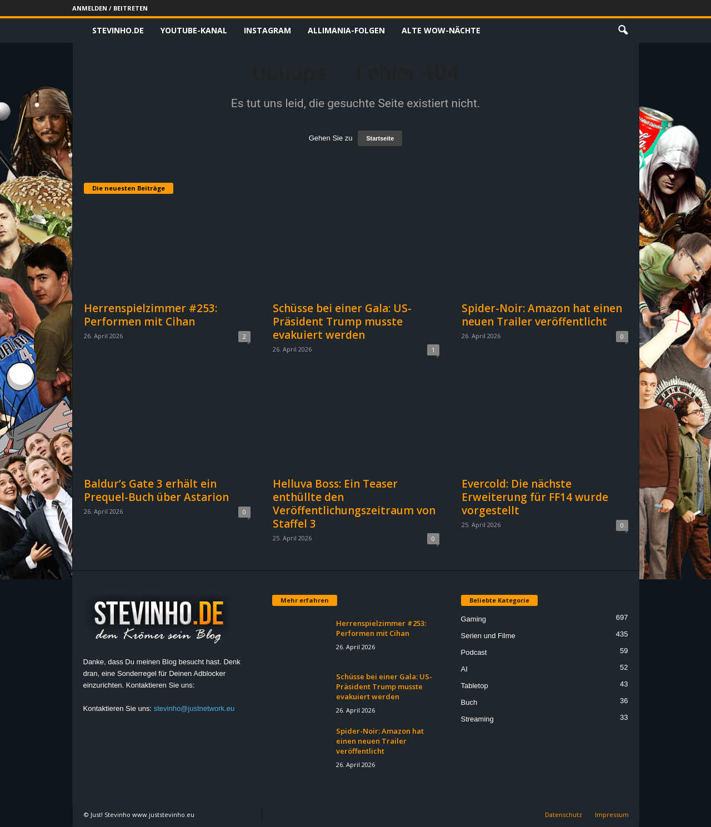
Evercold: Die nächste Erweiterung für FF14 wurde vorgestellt (535, 497)
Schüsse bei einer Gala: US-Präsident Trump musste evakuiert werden (342, 321)
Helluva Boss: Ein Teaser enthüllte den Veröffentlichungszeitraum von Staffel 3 (354, 504)
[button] (622, 30)
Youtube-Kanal (194, 30)
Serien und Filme (488, 635)
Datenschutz (563, 814)
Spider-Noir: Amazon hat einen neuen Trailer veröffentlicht (542, 315)
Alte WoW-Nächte (441, 30)
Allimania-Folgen (346, 30)
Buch (469, 702)
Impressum (612, 814)
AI (464, 669)
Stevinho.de (118, 30)
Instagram (267, 30)
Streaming (477, 719)
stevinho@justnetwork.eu (194, 708)
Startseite (380, 138)
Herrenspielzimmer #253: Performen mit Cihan (150, 315)
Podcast (474, 652)
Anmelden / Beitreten (110, 8)
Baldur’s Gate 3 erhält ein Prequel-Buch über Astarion (156, 490)
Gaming (474, 619)
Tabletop (474, 685)
